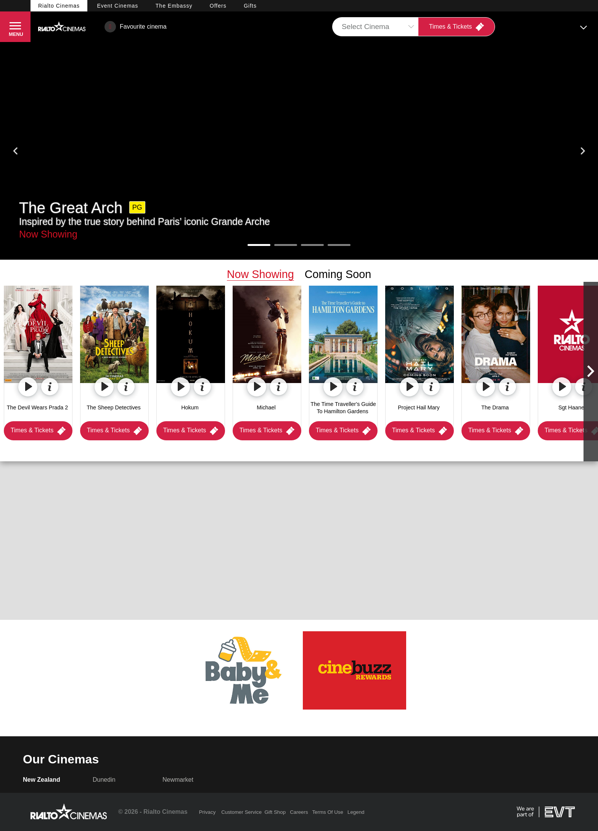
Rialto (59, 6)
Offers (218, 6)
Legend (355, 812)
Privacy (207, 812)
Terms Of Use (327, 812)
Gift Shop (275, 812)
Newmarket (177, 779)
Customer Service (241, 812)
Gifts (250, 6)
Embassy (174, 6)
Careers (299, 812)
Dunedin (104, 779)
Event (117, 6)
